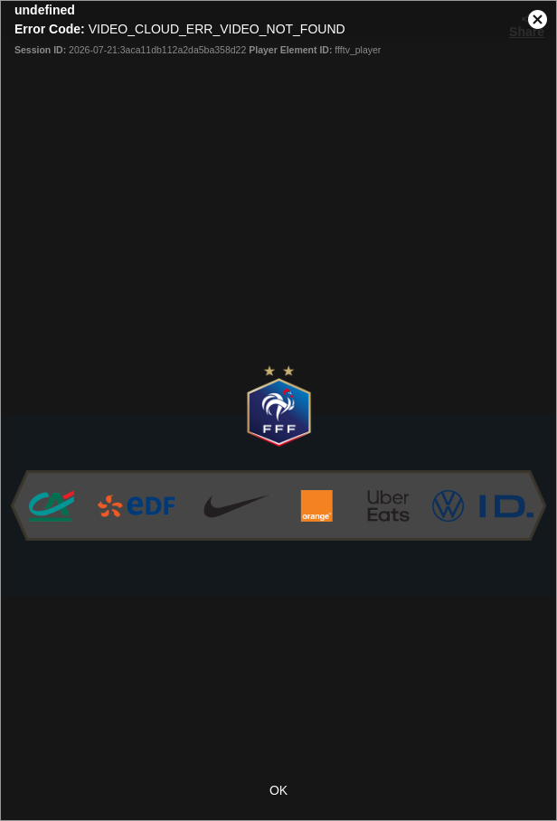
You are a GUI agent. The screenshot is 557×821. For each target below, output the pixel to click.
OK (278, 790)
